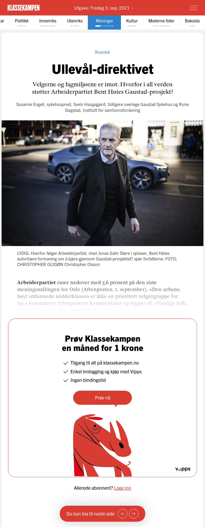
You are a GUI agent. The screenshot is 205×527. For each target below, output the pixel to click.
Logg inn (122, 488)
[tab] (22, 22)
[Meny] (194, 7)
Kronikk (102, 52)
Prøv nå (102, 397)
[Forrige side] (122, 513)
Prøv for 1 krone (163, 7)
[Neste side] (134, 513)
